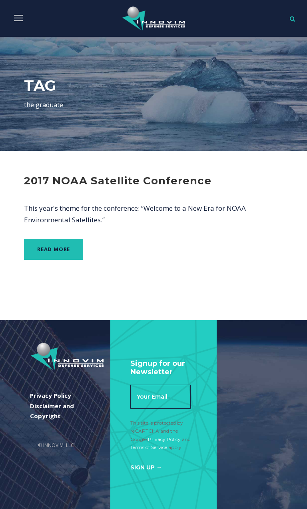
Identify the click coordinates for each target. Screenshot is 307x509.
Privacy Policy (164, 439)
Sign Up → (146, 467)
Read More (53, 249)
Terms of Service (148, 447)
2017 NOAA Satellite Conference (117, 180)
